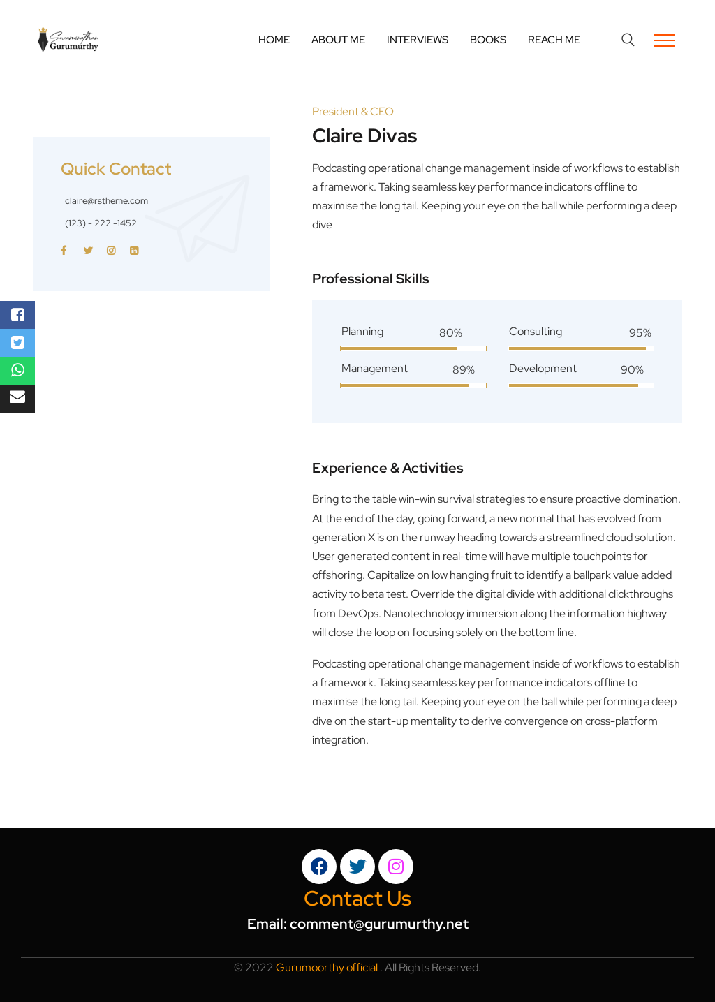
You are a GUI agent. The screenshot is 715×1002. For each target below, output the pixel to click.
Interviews (417, 40)
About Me (338, 40)
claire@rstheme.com (106, 201)
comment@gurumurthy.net (379, 924)
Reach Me (554, 40)
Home (274, 40)
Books (488, 40)
